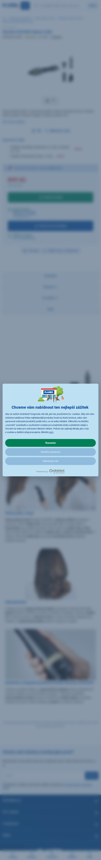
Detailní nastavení (50, 452)
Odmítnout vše (50, 461)
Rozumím (50, 442)
